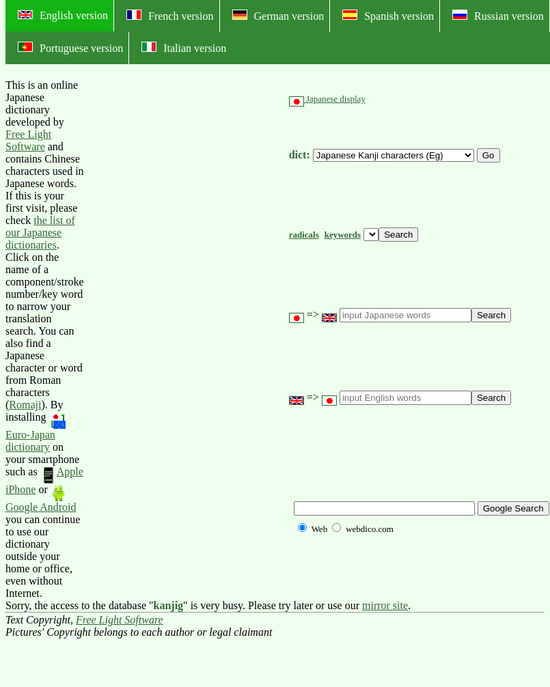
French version (170, 16)
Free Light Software (28, 140)
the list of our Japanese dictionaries (40, 232)
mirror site (385, 605)
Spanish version (388, 16)
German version (278, 16)
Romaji (25, 404)
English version (63, 15)
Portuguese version (70, 48)
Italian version (183, 48)
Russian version (498, 16)
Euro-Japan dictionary (35, 432)
